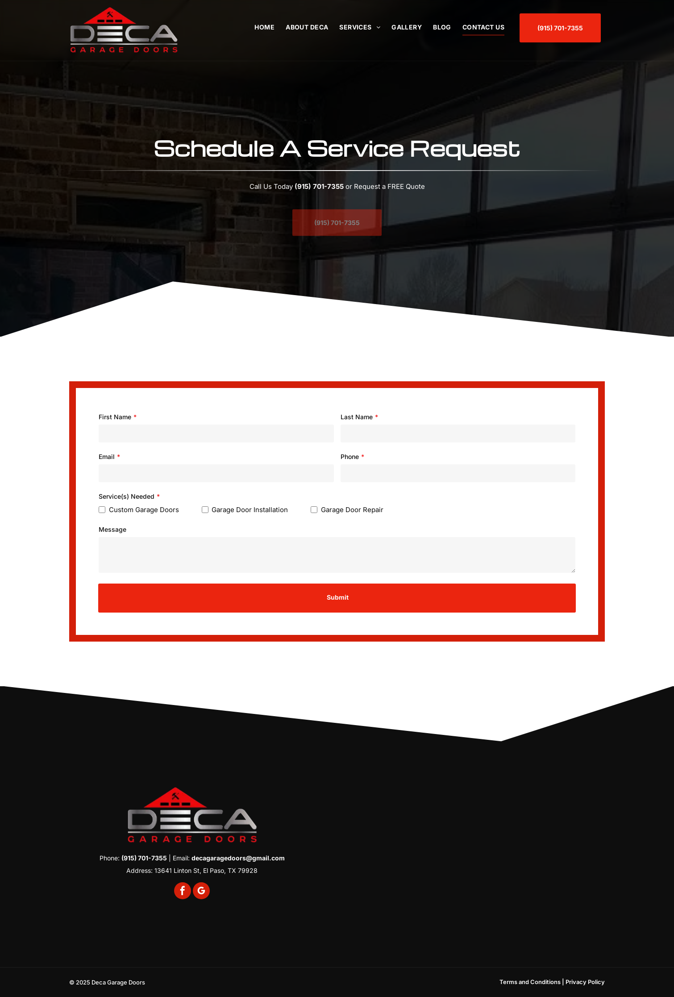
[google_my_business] (201, 891)
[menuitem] (259, 27)
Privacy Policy (585, 981)
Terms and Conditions (530, 981)
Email (107, 456)
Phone (350, 456)
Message (112, 529)
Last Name (357, 417)
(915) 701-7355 (319, 186)
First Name (115, 417)
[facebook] (182, 891)
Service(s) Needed (126, 496)
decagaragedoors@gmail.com (238, 858)
